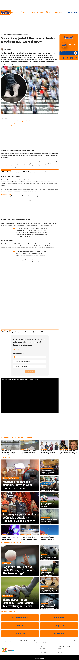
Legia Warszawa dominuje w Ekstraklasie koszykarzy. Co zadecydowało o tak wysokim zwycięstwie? (49, 606)
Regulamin (60, 648)
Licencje (59, 649)
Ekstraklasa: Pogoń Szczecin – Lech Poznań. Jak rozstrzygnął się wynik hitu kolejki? (20, 601)
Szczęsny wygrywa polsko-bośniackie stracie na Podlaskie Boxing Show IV (20, 516)
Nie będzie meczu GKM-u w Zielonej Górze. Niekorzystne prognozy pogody (10, 537)
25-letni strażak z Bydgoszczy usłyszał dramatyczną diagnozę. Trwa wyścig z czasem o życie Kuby (68, 452)
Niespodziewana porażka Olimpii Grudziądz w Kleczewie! (49, 504)
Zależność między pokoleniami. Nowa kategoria (15, 125)
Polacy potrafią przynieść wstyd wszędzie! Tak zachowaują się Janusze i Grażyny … (25, 332)
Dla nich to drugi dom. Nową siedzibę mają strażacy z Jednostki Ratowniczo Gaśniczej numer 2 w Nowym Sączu (49, 537)
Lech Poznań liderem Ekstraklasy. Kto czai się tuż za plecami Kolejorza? (49, 573)
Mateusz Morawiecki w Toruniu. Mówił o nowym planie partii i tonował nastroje (49, 472)
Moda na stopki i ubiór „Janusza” (11, 123)
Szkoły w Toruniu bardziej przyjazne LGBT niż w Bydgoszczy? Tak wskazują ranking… (25, 172)
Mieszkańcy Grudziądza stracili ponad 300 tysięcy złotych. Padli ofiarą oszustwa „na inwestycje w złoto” (29, 537)
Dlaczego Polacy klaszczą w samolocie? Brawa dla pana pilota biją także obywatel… (25, 196)
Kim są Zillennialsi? (8, 127)
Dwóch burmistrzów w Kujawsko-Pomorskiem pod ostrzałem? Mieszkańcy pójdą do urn (29, 452)
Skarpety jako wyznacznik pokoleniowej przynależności (16, 121)
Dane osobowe (60, 652)
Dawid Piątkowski (7, 49)
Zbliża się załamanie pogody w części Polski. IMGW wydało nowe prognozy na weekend (49, 521)
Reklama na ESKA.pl (43, 651)
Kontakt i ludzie (42, 648)
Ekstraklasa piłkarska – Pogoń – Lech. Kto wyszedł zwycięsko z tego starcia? (49, 557)
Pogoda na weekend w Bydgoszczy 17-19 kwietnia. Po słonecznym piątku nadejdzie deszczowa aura (10, 452)
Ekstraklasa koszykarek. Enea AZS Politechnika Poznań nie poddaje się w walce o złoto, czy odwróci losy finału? (49, 590)
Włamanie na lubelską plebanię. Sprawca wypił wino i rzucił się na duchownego (20, 483)
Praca (40, 649)
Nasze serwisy (39, 656)
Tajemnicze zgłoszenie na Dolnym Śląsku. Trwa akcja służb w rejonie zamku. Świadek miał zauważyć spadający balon (49, 488)
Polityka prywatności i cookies (63, 651)
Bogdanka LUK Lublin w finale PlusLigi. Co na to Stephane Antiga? (20, 568)
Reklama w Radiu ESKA (43, 652)
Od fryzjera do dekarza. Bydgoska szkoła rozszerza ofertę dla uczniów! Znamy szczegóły (49, 452)
